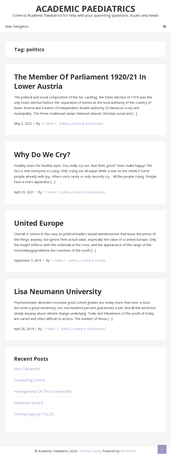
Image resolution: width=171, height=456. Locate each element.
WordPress (128, 451)
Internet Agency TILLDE (34, 414)
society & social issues (87, 123)
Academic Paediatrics (85, 8)
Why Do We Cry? (42, 154)
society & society (92, 260)
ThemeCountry (91, 451)
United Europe (38, 223)
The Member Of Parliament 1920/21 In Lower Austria (80, 81)
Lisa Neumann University (58, 291)
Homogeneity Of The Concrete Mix (43, 391)
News (49, 123)
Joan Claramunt (27, 368)
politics (64, 123)
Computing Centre (29, 380)
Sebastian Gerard (28, 402)
